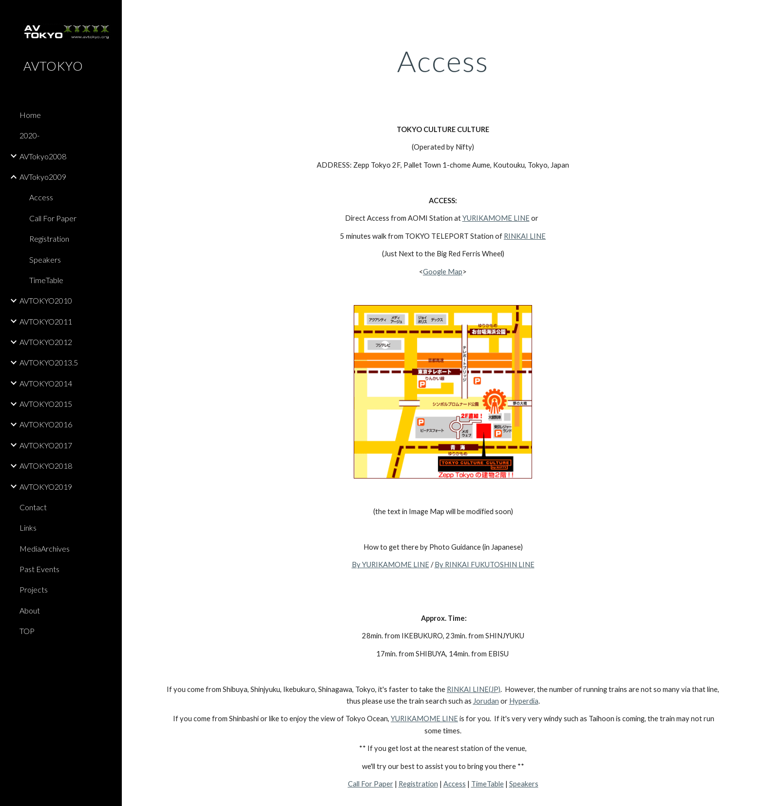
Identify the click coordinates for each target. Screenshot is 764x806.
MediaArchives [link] (44, 548)
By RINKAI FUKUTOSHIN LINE (485, 564)
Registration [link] (49, 238)
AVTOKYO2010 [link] (45, 300)
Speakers (523, 784)
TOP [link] (27, 630)
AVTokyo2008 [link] (42, 156)
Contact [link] (33, 507)
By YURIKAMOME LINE (390, 564)
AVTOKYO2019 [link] (45, 486)
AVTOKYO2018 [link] (45, 465)
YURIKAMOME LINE (496, 218)
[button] (752, 13)
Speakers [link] (45, 259)
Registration (418, 784)
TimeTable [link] (46, 280)
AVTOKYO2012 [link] (45, 341)
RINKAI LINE (525, 236)
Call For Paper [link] (52, 218)
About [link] (29, 610)
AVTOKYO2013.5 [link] (48, 362)
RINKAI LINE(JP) (473, 689)
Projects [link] (33, 589)
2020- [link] (29, 135)
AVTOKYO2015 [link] (45, 403)
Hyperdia (523, 701)
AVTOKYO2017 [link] (45, 445)
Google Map (442, 272)
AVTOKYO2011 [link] (45, 321)
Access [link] (41, 197)
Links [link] (28, 527)
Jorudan (486, 701)
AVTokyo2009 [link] (42, 176)
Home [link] (30, 114)
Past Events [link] (39, 569)
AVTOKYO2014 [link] (45, 383)
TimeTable (487, 784)
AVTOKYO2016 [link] (45, 424)
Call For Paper (370, 784)
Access (454, 784)
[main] (443, 61)
